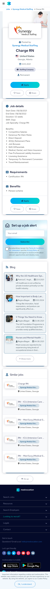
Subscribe (25, 242)
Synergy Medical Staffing (23, 9)
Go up (25, 479)
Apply (25, 85)
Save (17, 93)
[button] (25, 497)
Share (32, 93)
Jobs (8, 9)
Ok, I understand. (25, 584)
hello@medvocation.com (32, 541)
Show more (25, 359)
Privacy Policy (32, 250)
